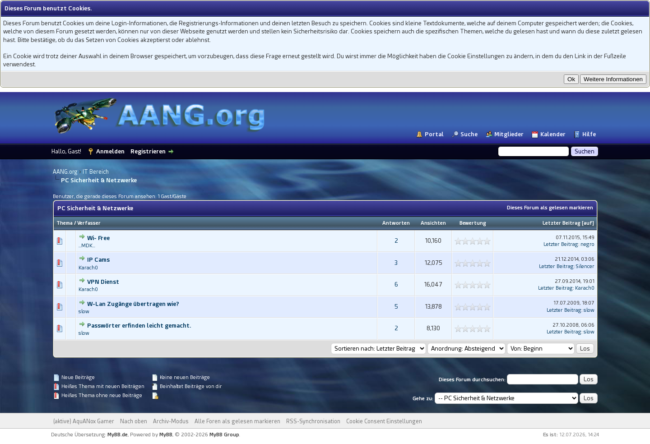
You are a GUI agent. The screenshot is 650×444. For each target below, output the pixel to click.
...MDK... (87, 246)
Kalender (553, 134)
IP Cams (98, 259)
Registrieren (148, 151)
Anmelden (110, 151)
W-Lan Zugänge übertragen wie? (133, 304)
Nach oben (133, 421)
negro (587, 244)
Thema (64, 223)
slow (84, 311)
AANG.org (65, 172)
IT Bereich (96, 172)
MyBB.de (117, 435)
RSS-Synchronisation (313, 421)
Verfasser (89, 223)
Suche (469, 134)
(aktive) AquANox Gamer (83, 421)
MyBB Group (224, 435)
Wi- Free (98, 238)
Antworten (396, 223)
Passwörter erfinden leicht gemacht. (139, 325)
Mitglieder (509, 134)
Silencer (585, 266)
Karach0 (88, 268)
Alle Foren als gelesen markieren (237, 421)
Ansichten (433, 223)
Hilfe (589, 134)
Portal (434, 134)
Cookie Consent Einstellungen (384, 421)
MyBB (165, 435)
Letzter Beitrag (561, 223)
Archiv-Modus (171, 421)
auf (588, 223)
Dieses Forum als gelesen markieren (550, 208)
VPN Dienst (103, 281)
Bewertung (473, 223)
